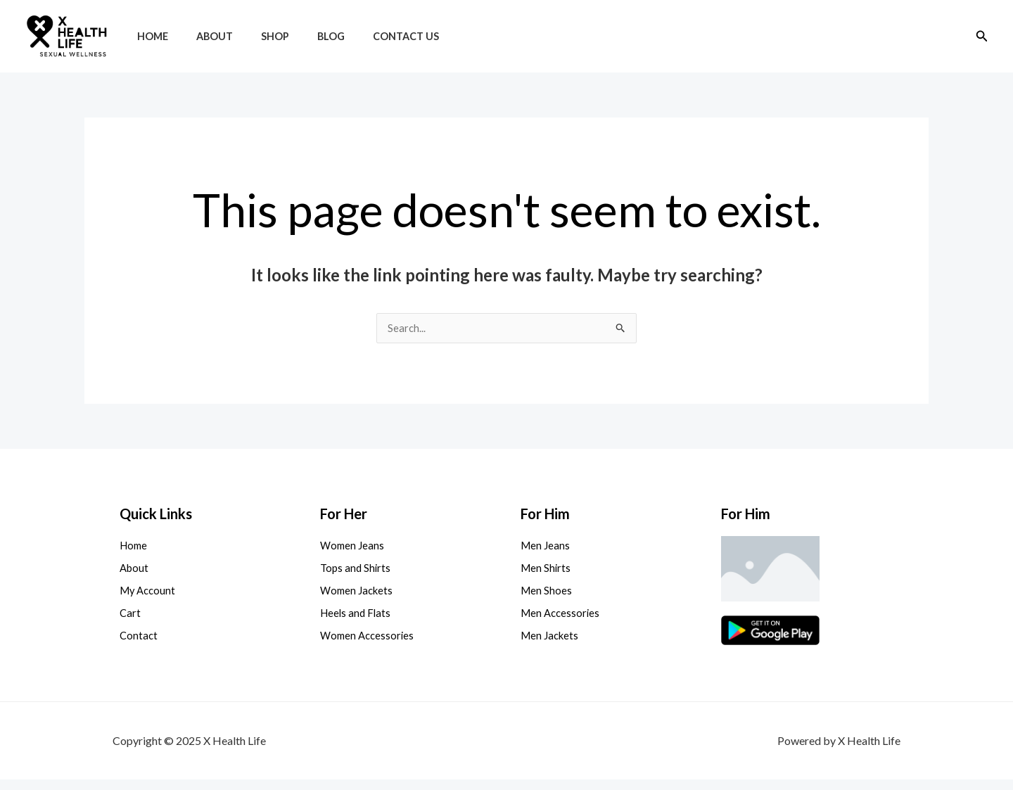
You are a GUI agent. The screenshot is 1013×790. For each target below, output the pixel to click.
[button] (982, 36)
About (202, 36)
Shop (255, 36)
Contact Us (371, 36)
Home (148, 36)
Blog (303, 36)
